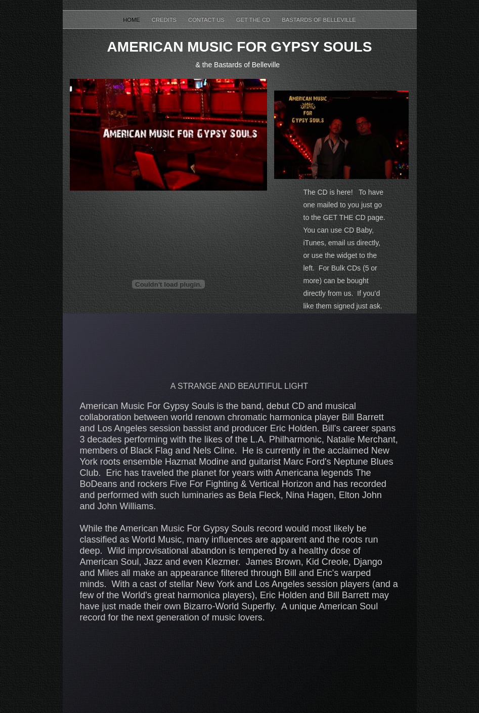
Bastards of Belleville (319, 20)
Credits (165, 20)
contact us (207, 20)
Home (132, 20)
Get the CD (254, 20)
